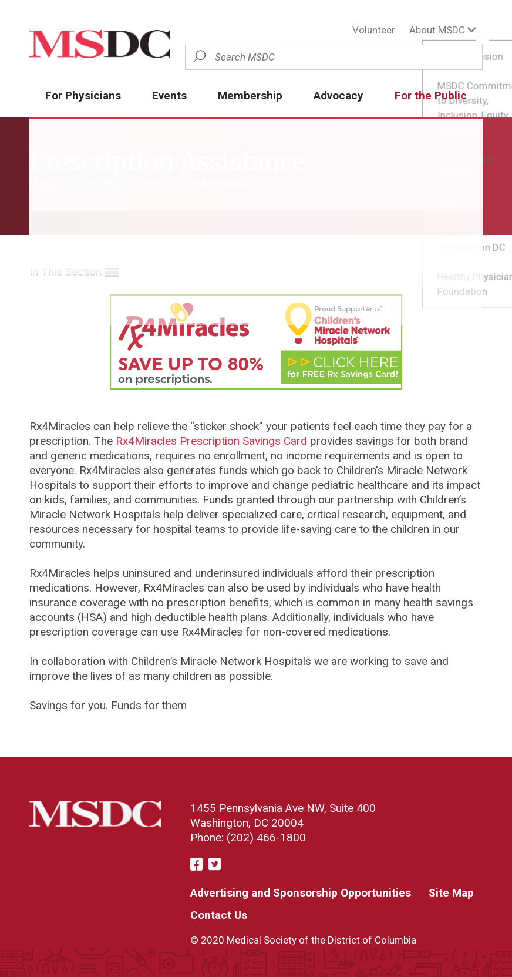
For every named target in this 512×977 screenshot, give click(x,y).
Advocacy (338, 95)
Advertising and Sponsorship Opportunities (300, 892)
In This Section (74, 272)
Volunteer (373, 30)
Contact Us (218, 915)
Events (169, 95)
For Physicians (83, 95)
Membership (250, 95)
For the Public (431, 95)
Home (43, 183)
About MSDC (442, 30)
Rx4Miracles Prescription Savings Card (210, 441)
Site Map (451, 892)
